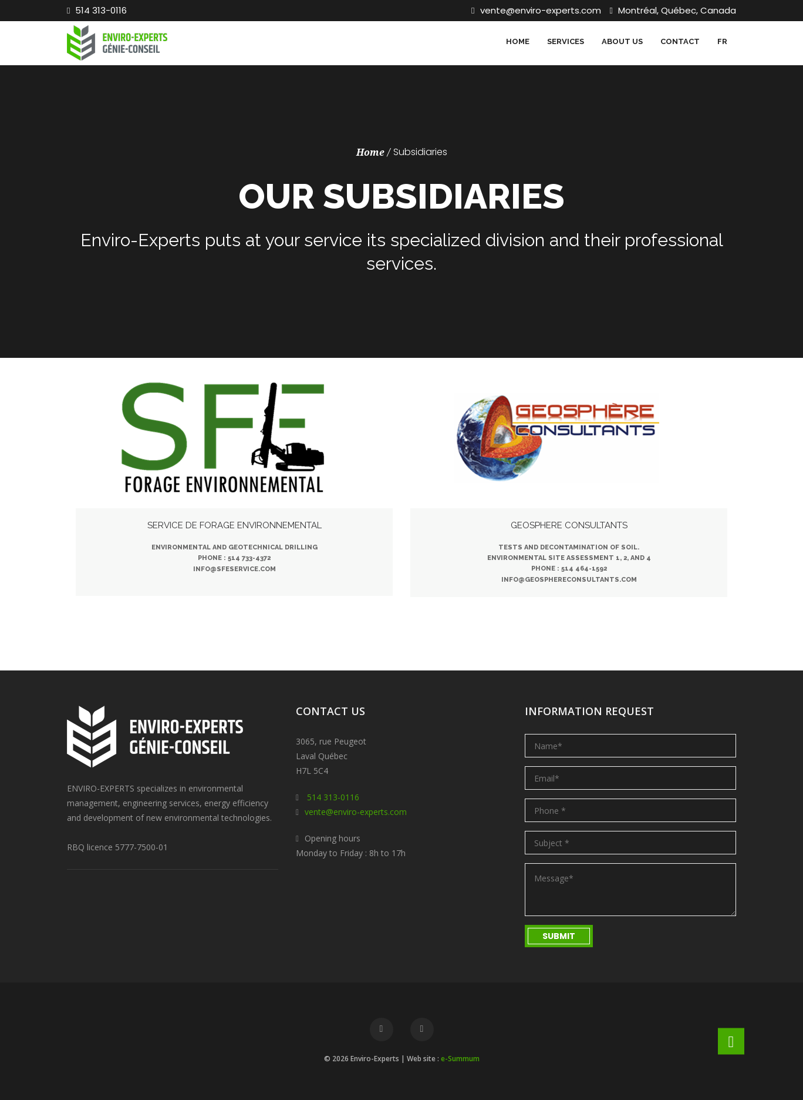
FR (722, 41)
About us (622, 41)
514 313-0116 (97, 10)
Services (565, 41)
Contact (680, 41)
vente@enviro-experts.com (535, 10)
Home (517, 41)
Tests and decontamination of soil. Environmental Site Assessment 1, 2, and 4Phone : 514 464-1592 (569, 558)
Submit (558, 936)
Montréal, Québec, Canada (673, 10)
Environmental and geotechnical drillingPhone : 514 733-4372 (234, 553)
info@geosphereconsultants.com (569, 579)
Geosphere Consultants (569, 525)
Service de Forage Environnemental (234, 525)
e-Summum (460, 1059)
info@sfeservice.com (234, 569)
